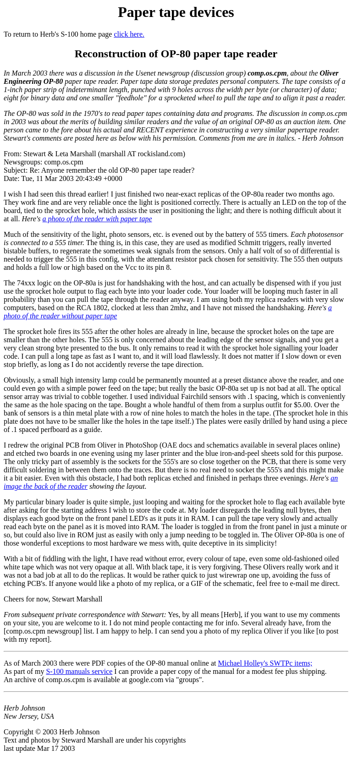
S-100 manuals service (79, 671)
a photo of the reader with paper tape (97, 219)
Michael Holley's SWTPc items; (265, 663)
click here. (129, 34)
